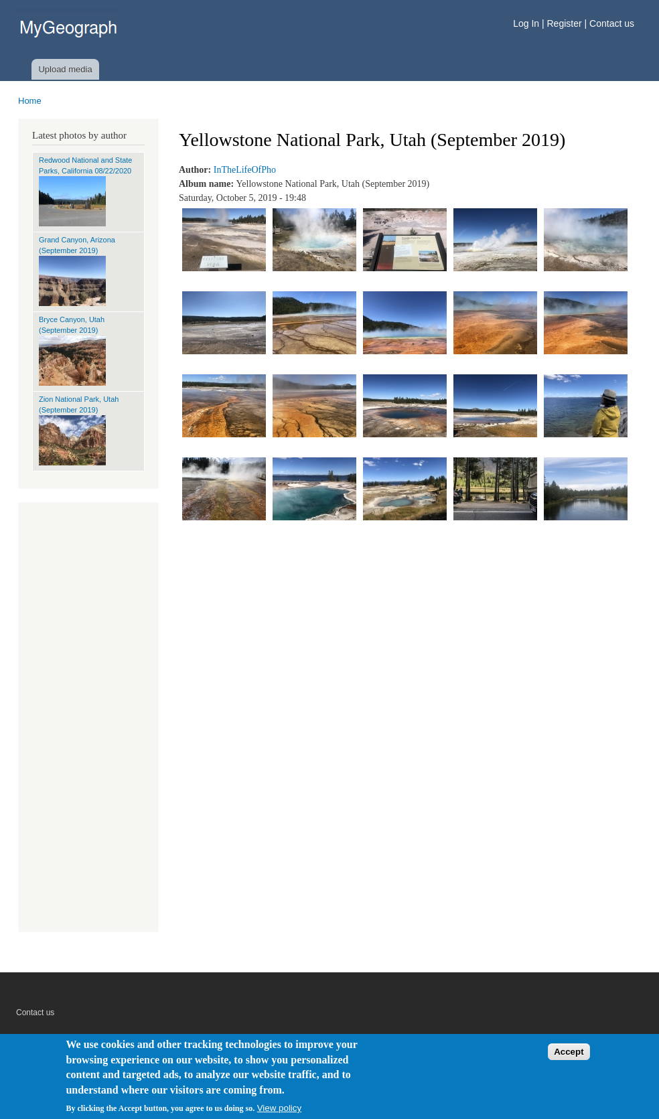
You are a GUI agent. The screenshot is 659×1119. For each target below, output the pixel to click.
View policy (279, 1108)
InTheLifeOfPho (245, 170)
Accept (568, 1052)
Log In (527, 23)
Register (564, 23)
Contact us (611, 23)
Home (30, 101)
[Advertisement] (88, 720)
